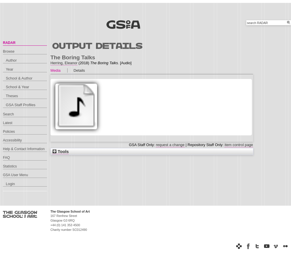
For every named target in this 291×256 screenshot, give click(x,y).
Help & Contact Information (24, 149)
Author (11, 60)
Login (10, 184)
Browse (8, 51)
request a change (170, 145)
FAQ (6, 158)
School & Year (17, 87)
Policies (9, 132)
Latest (7, 123)
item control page (239, 145)
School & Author (19, 78)
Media (55, 70)
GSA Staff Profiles (20, 105)
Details (79, 70)
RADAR (9, 43)
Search (8, 114)
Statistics (10, 166)
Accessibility (12, 140)
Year (9, 69)
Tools (60, 151)
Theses (12, 96)
